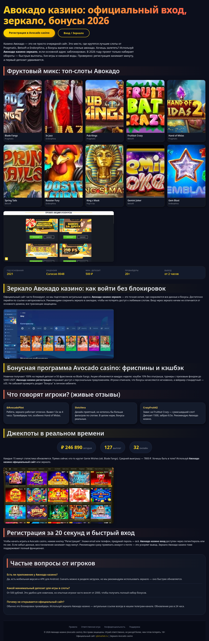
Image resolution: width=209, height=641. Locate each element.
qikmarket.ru (102, 636)
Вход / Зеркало (74, 33)
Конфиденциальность (114, 626)
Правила (73, 626)
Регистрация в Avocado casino (29, 32)
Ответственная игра (90, 626)
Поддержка (134, 626)
